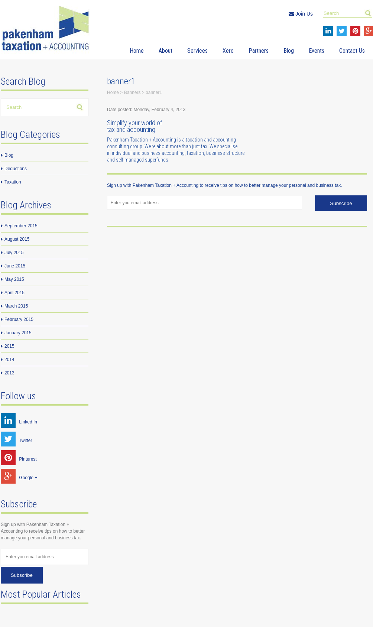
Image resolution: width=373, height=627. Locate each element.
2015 (9, 346)
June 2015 (14, 266)
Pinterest (19, 459)
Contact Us (352, 50)
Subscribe (22, 575)
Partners (259, 50)
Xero (228, 50)
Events (316, 50)
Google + (19, 477)
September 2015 (21, 225)
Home (137, 50)
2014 (9, 359)
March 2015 (16, 306)
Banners (132, 92)
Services (197, 50)
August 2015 (16, 239)
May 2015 (14, 279)
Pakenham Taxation (47, 29)
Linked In (19, 422)
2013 (9, 373)
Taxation (12, 182)
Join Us (301, 14)
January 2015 (18, 332)
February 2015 (18, 319)
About (165, 50)
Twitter (16, 440)
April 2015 (14, 292)
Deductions (15, 168)
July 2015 (13, 252)
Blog (288, 50)
